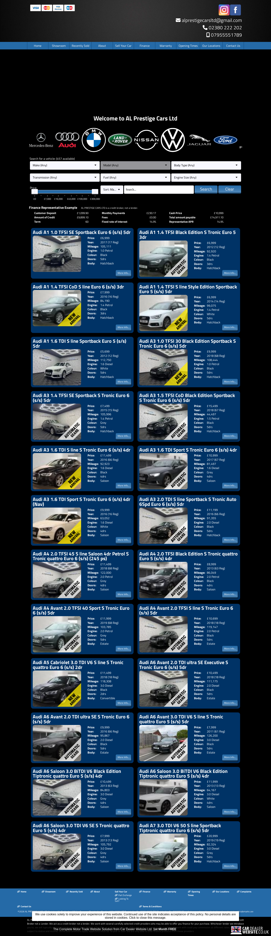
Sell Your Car (123, 45)
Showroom (59, 45)
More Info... (123, 273)
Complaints (244, 891)
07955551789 (226, 35)
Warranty (166, 45)
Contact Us (233, 45)
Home (37, 45)
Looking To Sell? (121, 900)
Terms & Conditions (150, 906)
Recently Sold (80, 45)
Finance (145, 45)
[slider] (34, 191)
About (102, 45)
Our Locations (211, 45)
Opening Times (188, 45)
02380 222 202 (225, 27)
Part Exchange (123, 895)
